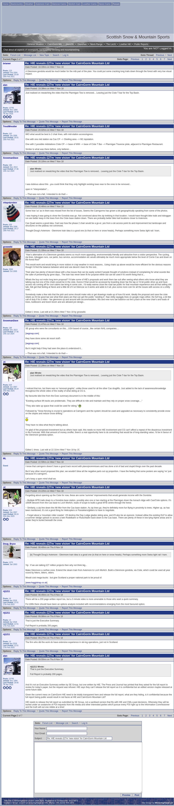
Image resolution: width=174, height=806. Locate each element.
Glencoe (70, 44)
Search (55, 55)
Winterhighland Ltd (164, 803)
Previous (160, 55)
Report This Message (72, 80)
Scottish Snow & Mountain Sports (138, 37)
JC (4, 362)
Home (6, 4)
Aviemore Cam (42, 4)
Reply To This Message (25, 80)
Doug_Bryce (9, 544)
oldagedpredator (10, 203)
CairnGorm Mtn (55, 44)
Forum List (15, 55)
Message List (30, 55)
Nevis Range (96, 44)
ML (4, 458)
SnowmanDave (10, 158)
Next (169, 55)
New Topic (44, 55)
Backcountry (17, 4)
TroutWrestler (10, 126)
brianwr (7, 63)
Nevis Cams (105, 4)
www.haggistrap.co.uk (36, 582)
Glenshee (81, 44)
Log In (65, 55)
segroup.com (32, 333)
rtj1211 (6, 591)
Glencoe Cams (59, 4)
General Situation (35, 44)
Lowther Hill (125, 44)
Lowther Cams (90, 4)
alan (5, 85)
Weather (29, 4)
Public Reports (141, 44)
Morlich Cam (74, 4)
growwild (7, 247)
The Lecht (111, 44)
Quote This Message (49, 80)
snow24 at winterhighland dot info (33, 803)
